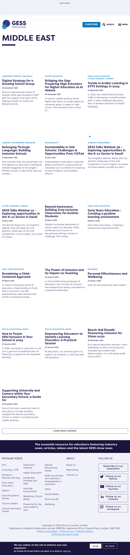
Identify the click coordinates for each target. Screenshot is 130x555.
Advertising (72, 472)
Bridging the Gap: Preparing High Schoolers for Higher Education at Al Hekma (64, 85)
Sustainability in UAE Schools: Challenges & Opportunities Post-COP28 (64, 150)
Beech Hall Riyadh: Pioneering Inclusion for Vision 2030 (105, 333)
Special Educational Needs (15, 329)
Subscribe (91, 25)
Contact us (72, 477)
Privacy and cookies (47, 533)
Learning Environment (13, 143)
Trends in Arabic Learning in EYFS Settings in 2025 (108, 84)
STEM (47, 491)
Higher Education (54, 76)
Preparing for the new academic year (32, 509)
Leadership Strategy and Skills (17, 76)
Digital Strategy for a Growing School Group (18, 82)
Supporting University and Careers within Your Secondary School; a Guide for (21, 395)
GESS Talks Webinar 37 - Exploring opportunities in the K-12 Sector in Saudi (21, 213)
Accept (95, 546)
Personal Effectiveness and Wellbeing (107, 275)
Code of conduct (84, 533)
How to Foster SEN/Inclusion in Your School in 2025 (17, 337)
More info (67, 551)
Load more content (65, 431)
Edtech (5, 493)
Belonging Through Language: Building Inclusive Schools (16, 150)
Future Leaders (10, 505)
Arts (4, 467)
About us (70, 467)
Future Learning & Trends (100, 79)
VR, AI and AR (51, 501)
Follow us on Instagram (113, 510)
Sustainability (52, 143)
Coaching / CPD (10, 472)
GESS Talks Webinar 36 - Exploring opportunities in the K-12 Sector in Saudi (106, 150)
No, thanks (110, 546)
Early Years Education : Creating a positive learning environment (104, 213)
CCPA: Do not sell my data (65, 536)
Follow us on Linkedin (113, 500)
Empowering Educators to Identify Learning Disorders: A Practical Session (64, 338)
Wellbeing (30, 143)
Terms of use (66, 533)
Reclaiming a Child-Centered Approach (16, 275)
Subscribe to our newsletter (113, 469)
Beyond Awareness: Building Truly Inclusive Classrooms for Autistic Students (62, 211)
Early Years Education (99, 76)
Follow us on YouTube (113, 489)
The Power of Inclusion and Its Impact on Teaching (64, 271)
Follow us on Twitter (113, 479)
